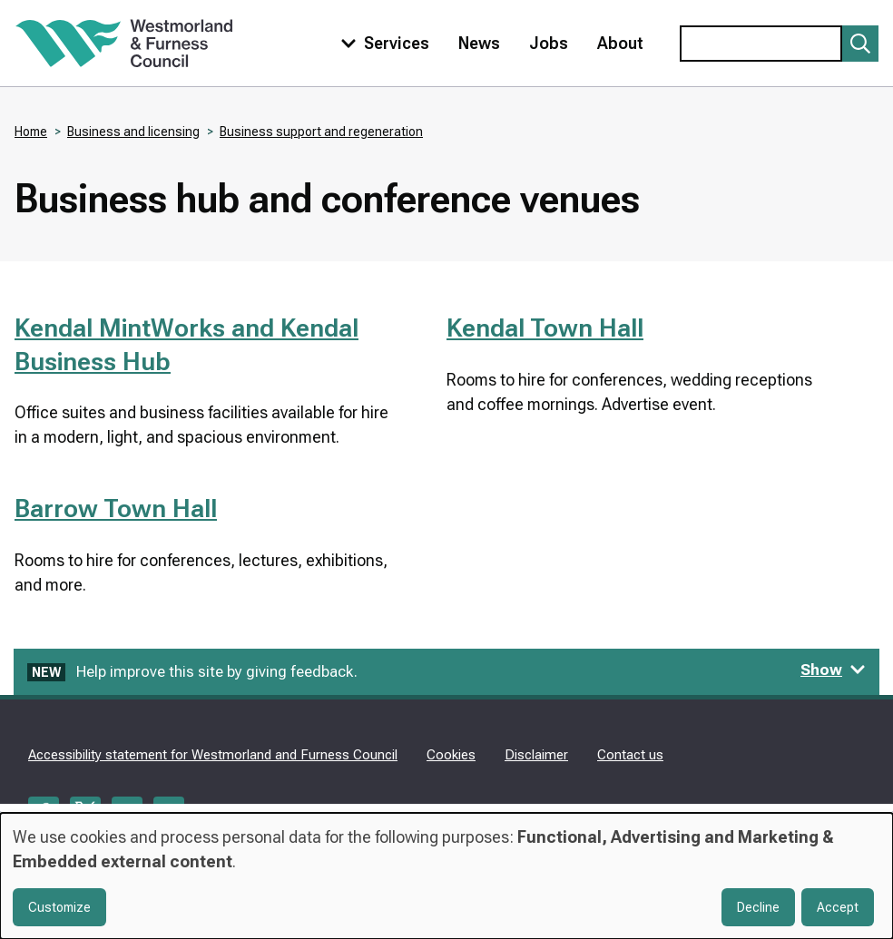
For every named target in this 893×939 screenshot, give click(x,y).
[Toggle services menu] (381, 43)
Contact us (630, 755)
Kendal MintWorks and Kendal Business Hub (186, 344)
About (620, 43)
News (479, 43)
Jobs (548, 43)
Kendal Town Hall (544, 328)
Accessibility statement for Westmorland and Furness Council (212, 755)
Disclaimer (536, 755)
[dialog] (446, 876)
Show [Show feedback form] (833, 669)
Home (31, 131)
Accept (838, 907)
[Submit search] (860, 43)
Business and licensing (133, 131)
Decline (758, 907)
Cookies (451, 755)
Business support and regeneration (321, 131)
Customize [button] (59, 907)
